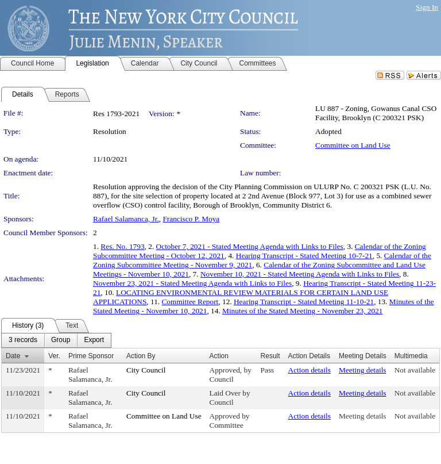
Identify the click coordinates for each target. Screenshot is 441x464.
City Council (146, 370)
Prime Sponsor (91, 356)
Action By (141, 356)
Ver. (54, 356)
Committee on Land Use (352, 145)
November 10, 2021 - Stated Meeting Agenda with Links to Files (299, 274)
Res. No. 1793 (122, 246)
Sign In (427, 7)
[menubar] (56, 340)
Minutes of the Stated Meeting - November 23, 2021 (302, 310)
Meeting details (362, 370)
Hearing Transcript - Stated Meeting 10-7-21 (304, 255)
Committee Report (189, 301)
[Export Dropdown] (94, 340)
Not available (414, 370)
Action (219, 356)
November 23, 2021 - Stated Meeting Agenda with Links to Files (192, 283)
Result (270, 356)
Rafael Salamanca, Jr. (126, 218)
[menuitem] (23, 340)
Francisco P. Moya (191, 218)
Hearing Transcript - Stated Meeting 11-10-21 (304, 301)
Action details (309, 370)
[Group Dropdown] (60, 340)
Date (13, 356)
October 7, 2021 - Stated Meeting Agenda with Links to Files (249, 246)
